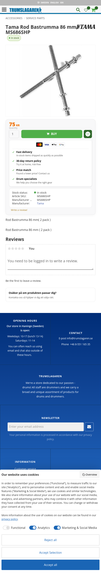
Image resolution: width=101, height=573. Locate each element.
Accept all (50, 565)
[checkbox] (13, 527)
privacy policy (9, 519)
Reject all (50, 540)
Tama (40, 203)
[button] (5, 9)
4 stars (19, 248)
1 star (9, 248)
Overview (89, 474)
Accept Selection (50, 553)
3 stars (16, 248)
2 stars (12, 248)
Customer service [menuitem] (25, 469)
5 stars (22, 248)
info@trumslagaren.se (80, 338)
